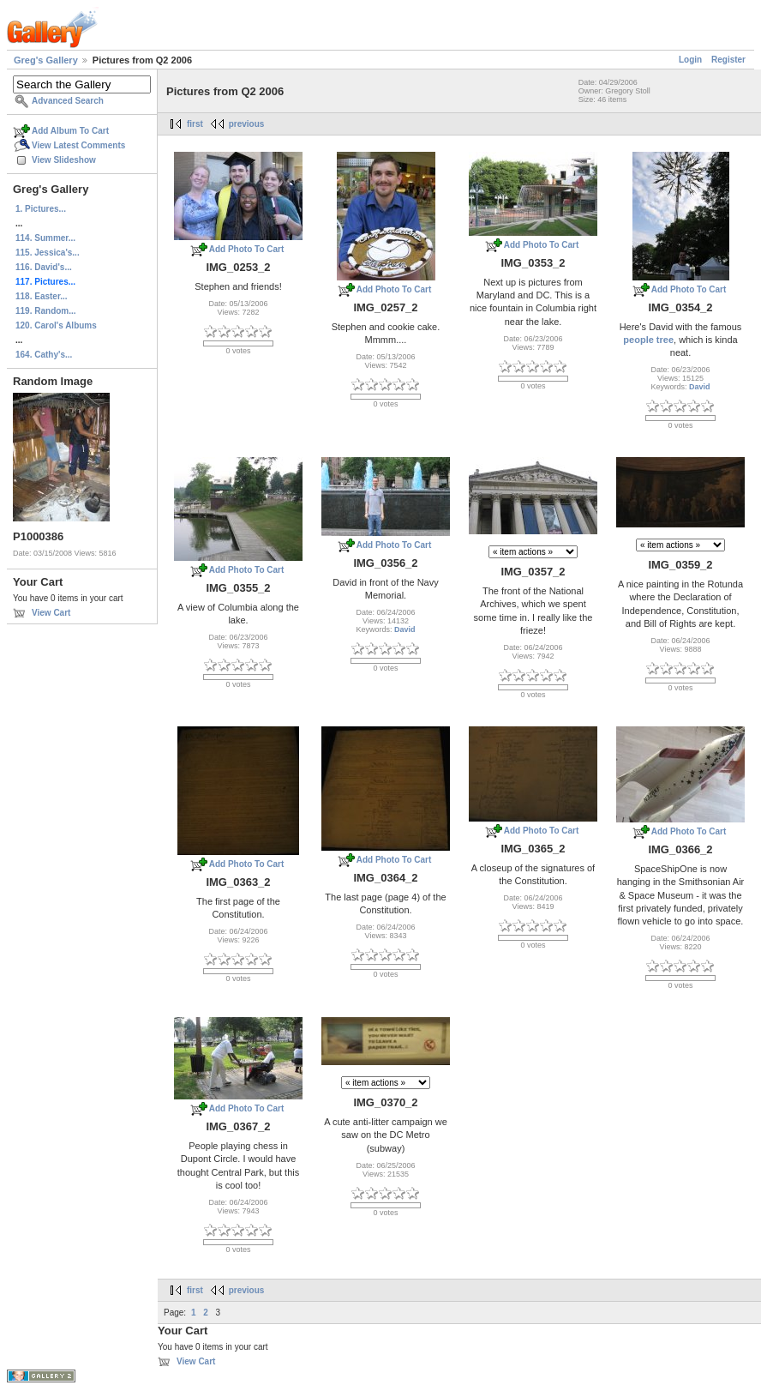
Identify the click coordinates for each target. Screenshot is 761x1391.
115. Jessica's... (47, 252)
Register (728, 59)
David (699, 386)
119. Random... (45, 311)
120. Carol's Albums (56, 325)
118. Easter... (41, 296)
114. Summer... (45, 238)
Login (690, 59)
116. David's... (43, 267)
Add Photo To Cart (247, 249)
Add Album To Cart (70, 130)
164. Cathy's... (43, 354)
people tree (648, 339)
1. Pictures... (40, 209)
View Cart (51, 612)
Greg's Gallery (46, 60)
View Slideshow (64, 160)
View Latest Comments (78, 145)
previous (247, 124)
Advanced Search (68, 100)
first (195, 124)
